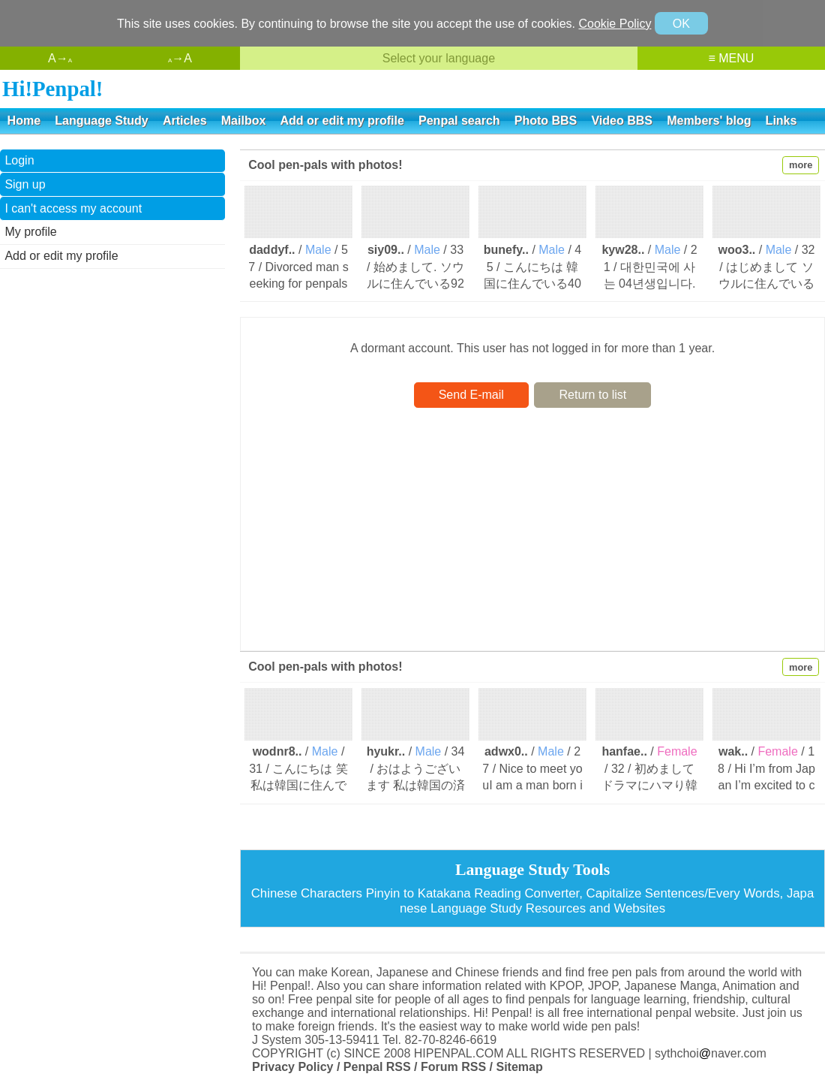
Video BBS (621, 120)
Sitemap (519, 1066)
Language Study (101, 120)
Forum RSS (453, 1066)
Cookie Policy (614, 23)
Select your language (438, 58)
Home (24, 120)
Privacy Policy (293, 1066)
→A (180, 58)
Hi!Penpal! (52, 89)
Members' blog (709, 120)
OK (681, 23)
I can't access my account (73, 208)
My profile (30, 231)
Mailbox (243, 120)
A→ (60, 58)
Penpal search (459, 120)
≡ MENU (731, 58)
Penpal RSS (377, 1066)
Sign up (24, 184)
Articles (185, 120)
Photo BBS (546, 120)
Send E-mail (471, 394)
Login (19, 160)
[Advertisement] (112, 378)
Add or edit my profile (342, 120)
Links (781, 120)
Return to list (592, 394)
